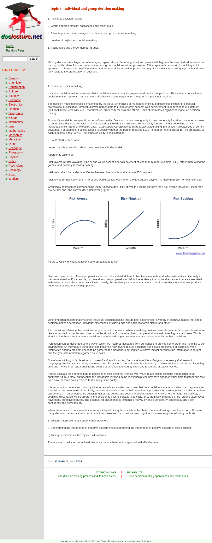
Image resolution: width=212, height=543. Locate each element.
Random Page (15, 50)
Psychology (15, 165)
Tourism (13, 178)
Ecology (13, 95)
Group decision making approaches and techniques (157, 476)
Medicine (14, 139)
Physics (13, 156)
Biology (13, 78)
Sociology (14, 170)
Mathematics (16, 130)
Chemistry (15, 82)
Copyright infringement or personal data (120, 541)
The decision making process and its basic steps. (87, 476)
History (13, 117)
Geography (15, 113)
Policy (12, 161)
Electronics (15, 104)
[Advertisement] (127, 304)
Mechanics (15, 135)
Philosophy (15, 152)
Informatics (15, 122)
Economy (14, 100)
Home (10, 46)
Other (12, 143)
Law (11, 126)
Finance (13, 109)
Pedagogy (15, 148)
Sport (11, 174)
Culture (13, 91)
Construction (16, 87)
